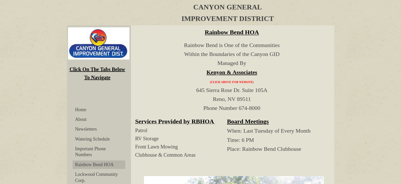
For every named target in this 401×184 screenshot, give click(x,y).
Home (80, 109)
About (81, 119)
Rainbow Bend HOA (94, 164)
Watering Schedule (92, 139)
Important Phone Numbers (90, 151)
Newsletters (86, 129)
